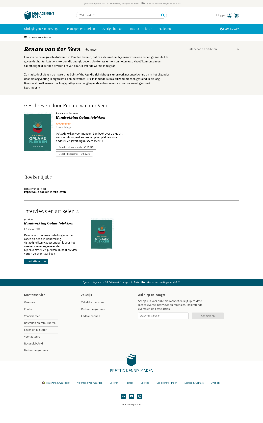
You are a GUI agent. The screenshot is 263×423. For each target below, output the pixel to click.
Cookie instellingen (166, 382)
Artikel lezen (34, 261)
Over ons (29, 302)
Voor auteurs (32, 336)
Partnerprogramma (36, 350)
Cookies (145, 382)
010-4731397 (232, 28)
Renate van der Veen (42, 37)
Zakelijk (86, 295)
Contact (29, 309)
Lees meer (30, 87)
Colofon (114, 382)
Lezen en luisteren (35, 329)
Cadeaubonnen (90, 316)
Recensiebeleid (33, 343)
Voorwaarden (32, 316)
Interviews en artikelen (203, 49)
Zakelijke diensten (92, 302)
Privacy (129, 382)
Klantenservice (34, 295)
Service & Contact (194, 382)
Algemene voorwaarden (89, 382)
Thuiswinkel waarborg (56, 382)
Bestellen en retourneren (40, 323)
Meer (97, 141)
